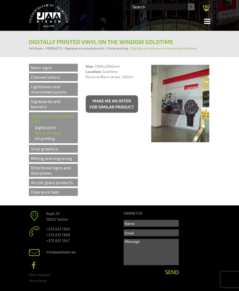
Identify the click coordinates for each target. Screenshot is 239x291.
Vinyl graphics (44, 148)
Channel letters (45, 77)
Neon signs (41, 67)
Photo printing (47, 133)
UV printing (45, 138)
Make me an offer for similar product (112, 103)
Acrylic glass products (52, 182)
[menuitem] (206, 6)
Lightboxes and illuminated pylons (49, 89)
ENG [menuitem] (206, 6)
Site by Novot (38, 280)
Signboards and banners (46, 104)
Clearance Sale (45, 191)
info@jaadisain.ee (61, 252)
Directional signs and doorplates (51, 170)
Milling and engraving (51, 158)
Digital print (45, 127)
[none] (206, 7)
